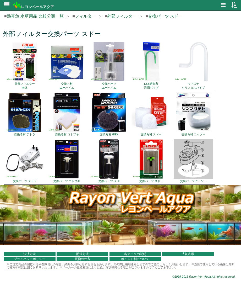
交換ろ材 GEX (109, 114)
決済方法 (29, 254)
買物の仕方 (82, 259)
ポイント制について (135, 259)
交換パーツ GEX (109, 161)
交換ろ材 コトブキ (66, 114)
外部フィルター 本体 (24, 65)
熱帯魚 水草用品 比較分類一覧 (35, 16)
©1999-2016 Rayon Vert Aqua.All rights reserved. (203, 276)
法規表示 (188, 254)
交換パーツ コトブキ (66, 161)
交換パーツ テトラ (24, 161)
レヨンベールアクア (33, 7)
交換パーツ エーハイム (109, 65)
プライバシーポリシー (29, 259)
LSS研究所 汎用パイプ (151, 65)
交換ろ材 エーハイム (66, 65)
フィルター (85, 16)
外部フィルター (121, 16)
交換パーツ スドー (165, 16)
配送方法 (82, 254)
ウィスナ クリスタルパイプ (193, 65)
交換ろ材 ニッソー (193, 114)
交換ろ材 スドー (151, 114)
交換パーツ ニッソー (193, 161)
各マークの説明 (135, 254)
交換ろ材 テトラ (24, 114)
